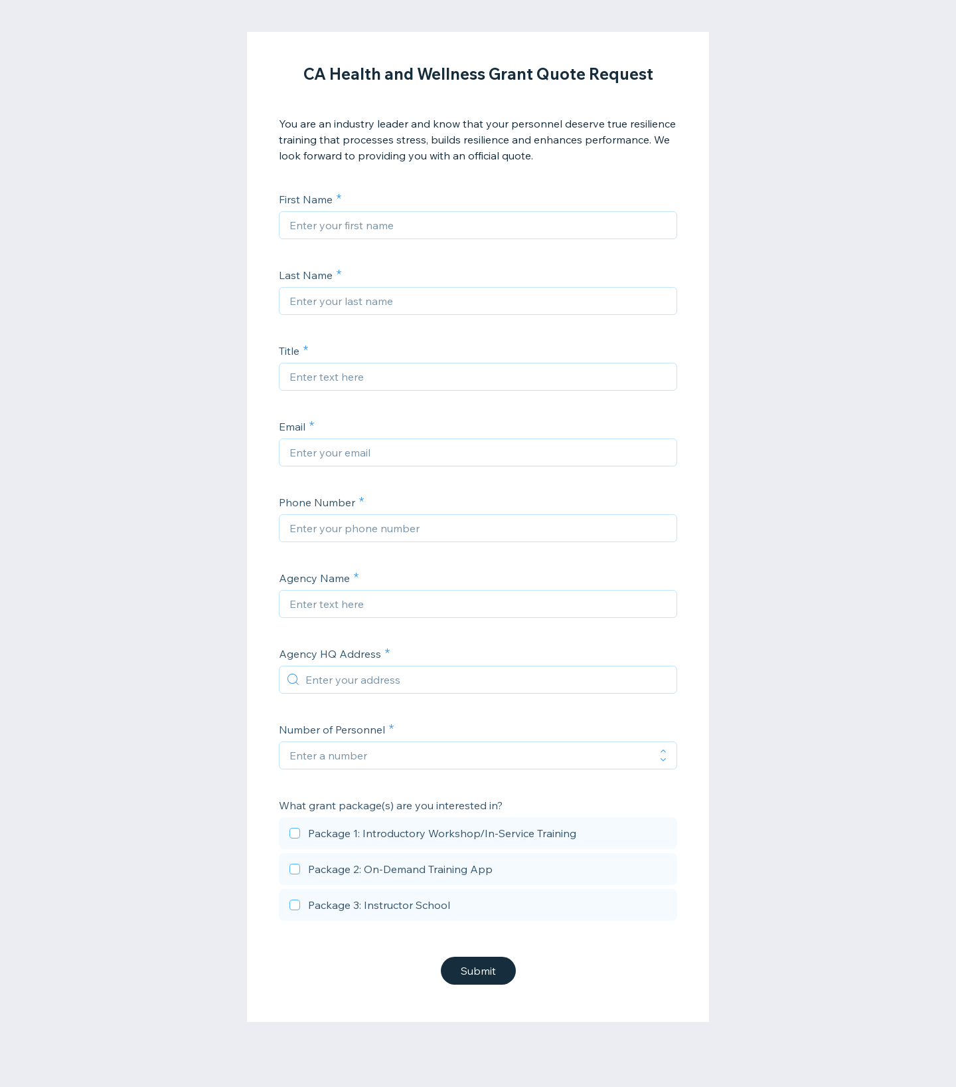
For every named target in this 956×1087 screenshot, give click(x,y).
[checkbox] (478, 835)
